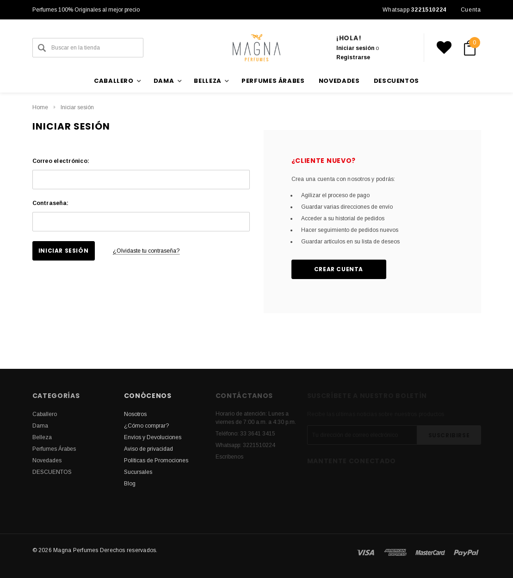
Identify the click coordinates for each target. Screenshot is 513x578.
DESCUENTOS (397, 80)
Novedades (339, 80)
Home (40, 107)
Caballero (44, 414)
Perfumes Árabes (273, 80)
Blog (130, 483)
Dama (40, 426)
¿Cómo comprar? (146, 426)
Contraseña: (50, 203)
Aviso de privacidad (148, 449)
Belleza (42, 437)
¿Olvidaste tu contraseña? (146, 251)
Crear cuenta (338, 269)
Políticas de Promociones (156, 460)
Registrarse (353, 57)
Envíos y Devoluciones (152, 437)
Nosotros (135, 414)
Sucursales (138, 472)
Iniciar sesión (355, 48)
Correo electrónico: (61, 161)
